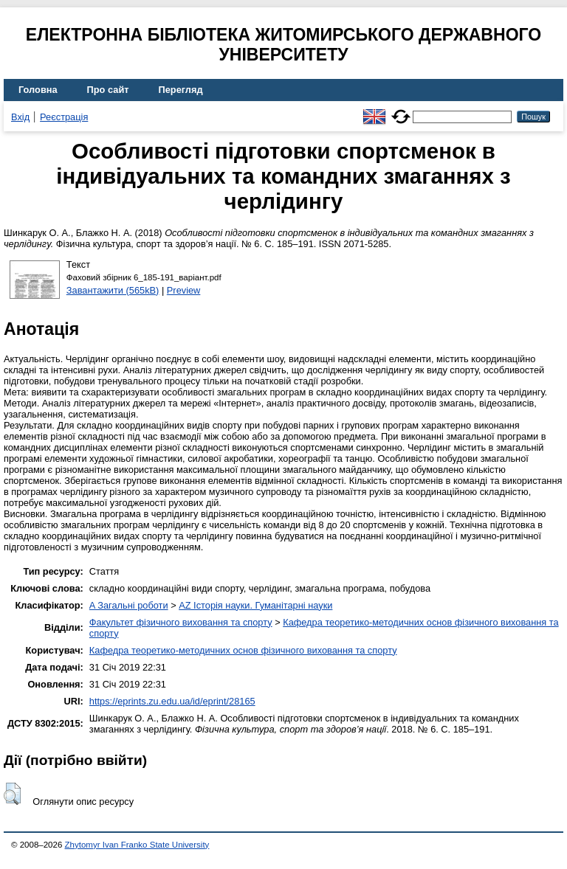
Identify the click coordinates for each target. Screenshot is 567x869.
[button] (12, 794)
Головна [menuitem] (38, 89)
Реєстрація (64, 116)
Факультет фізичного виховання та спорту (180, 622)
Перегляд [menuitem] (181, 89)
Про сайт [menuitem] (108, 89)
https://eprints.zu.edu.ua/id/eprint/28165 (172, 701)
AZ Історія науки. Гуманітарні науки (255, 605)
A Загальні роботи (128, 605)
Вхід (20, 116)
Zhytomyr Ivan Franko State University (137, 844)
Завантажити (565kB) (112, 290)
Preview (184, 290)
